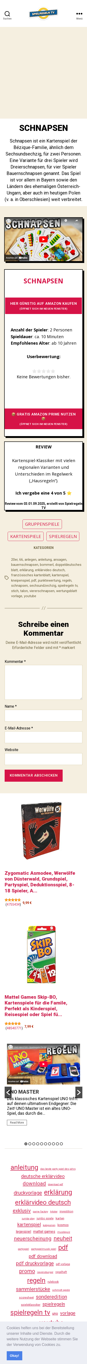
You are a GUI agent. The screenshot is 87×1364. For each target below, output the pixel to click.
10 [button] (61, 1143)
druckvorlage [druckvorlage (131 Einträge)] (28, 1193)
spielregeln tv (67, 585)
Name (11, 706)
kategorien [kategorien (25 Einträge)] (49, 1225)
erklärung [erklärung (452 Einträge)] (58, 1192)
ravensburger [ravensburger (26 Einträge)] (45, 1272)
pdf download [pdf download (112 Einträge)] (43, 1256)
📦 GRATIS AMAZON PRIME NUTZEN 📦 (43, 418)
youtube (30, 596)
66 (21, 559)
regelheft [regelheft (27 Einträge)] (61, 1272)
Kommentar (15, 662)
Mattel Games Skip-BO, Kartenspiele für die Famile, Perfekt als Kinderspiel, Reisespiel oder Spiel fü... (36, 1005)
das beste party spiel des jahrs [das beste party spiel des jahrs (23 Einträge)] (58, 1168)
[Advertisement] (43, 72)
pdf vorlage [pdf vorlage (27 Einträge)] (63, 1264)
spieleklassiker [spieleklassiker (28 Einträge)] (30, 1304)
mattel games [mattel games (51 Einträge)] (44, 1231)
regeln (66, 580)
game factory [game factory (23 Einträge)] (40, 1211)
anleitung (45, 559)
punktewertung (49, 580)
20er (14, 559)
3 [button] (33, 1143)
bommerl (47, 565)
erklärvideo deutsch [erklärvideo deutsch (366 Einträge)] (43, 1202)
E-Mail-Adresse (19, 728)
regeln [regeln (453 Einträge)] (36, 1280)
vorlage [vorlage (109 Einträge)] (67, 1313)
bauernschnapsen (24, 565)
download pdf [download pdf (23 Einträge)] (55, 1184)
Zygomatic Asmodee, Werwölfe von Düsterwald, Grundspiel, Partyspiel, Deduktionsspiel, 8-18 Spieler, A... (40, 882)
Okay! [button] (14, 1356)
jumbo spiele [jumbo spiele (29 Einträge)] (45, 1218)
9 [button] (57, 1143)
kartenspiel (60, 575)
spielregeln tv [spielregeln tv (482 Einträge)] (30, 1312)
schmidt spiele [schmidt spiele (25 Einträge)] (61, 1290)
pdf (33, 580)
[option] (43, 1087)
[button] (63, 1345)
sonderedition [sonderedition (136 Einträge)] (51, 1297)
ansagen (59, 559)
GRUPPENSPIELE (42, 524)
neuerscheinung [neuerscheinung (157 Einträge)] (33, 1238)
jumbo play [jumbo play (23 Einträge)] (28, 1218)
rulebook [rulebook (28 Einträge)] (53, 1281)
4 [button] (37, 1143)
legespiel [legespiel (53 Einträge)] (23, 1231)
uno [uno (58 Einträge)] (55, 1313)
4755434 (13, 904)
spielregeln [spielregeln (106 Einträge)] (53, 1304)
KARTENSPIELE (25, 536)
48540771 (14, 1028)
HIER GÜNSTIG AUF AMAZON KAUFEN (43, 306)
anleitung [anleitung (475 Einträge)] (24, 1167)
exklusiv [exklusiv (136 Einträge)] (22, 1211)
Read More (17, 1122)
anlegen (30, 559)
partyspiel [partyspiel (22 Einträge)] (23, 1249)
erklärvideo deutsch (50, 570)
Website (11, 750)
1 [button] (25, 1143)
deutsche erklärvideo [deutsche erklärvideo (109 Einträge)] (43, 1176)
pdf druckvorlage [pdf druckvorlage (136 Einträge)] (35, 1263)
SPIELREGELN (63, 536)
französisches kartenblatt (30, 575)
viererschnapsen (42, 591)
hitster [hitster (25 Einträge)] (54, 1211)
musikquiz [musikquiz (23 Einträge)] (63, 1232)
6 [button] (45, 1143)
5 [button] (41, 1143)
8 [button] (53, 1143)
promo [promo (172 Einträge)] (27, 1271)
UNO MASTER (23, 1092)
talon (24, 591)
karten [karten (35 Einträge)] (60, 1218)
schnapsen (19, 585)
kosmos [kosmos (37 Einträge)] (63, 1225)
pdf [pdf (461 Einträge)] (63, 1247)
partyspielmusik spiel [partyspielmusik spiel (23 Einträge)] (43, 1249)
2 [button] (29, 1143)
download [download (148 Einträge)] (34, 1183)
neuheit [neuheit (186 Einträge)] (63, 1238)
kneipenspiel (20, 580)
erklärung (26, 570)
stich (15, 591)
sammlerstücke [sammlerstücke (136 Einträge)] (33, 1289)
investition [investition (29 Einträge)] (66, 1211)
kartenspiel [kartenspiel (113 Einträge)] (29, 1224)
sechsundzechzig (42, 585)
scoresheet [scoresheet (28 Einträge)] (26, 1297)
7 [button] (49, 1143)
